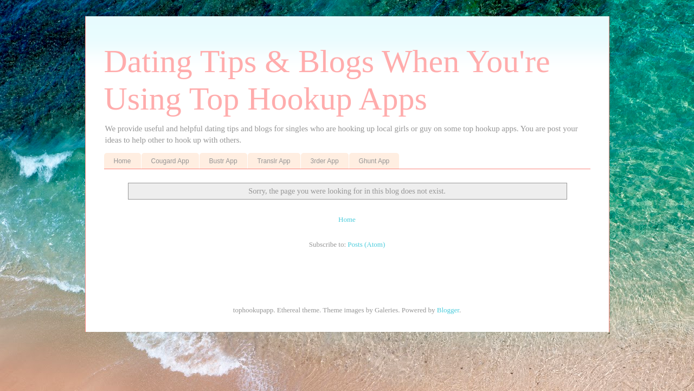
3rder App (325, 161)
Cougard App (170, 161)
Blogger (448, 310)
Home (122, 161)
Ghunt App (374, 161)
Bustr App (223, 161)
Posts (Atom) (366, 244)
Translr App (274, 161)
